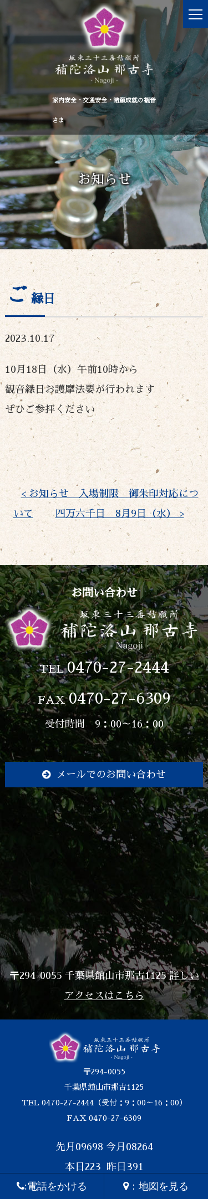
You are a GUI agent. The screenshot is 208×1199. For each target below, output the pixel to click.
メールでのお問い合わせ (111, 775)
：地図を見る (156, 1186)
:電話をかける (52, 1186)
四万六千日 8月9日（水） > (119, 514)
